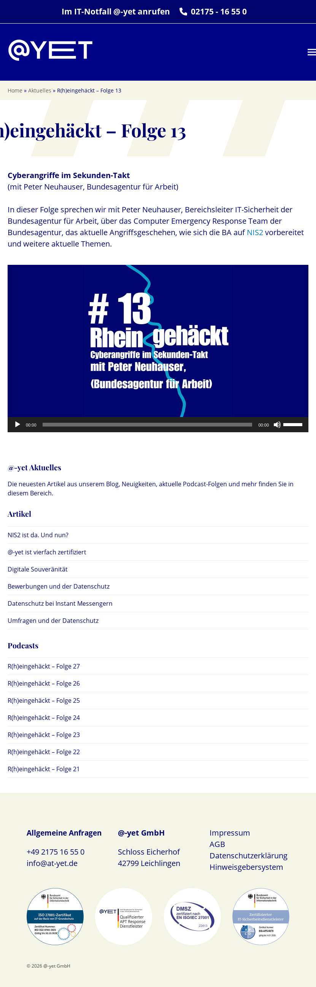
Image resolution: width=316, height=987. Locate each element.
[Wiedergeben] (17, 424)
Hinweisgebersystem (246, 867)
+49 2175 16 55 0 (55, 852)
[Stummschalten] (277, 424)
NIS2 (255, 232)
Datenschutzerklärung (248, 855)
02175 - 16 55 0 (219, 11)
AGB (217, 844)
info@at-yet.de (52, 863)
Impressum (230, 833)
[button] (312, 52)
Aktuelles (39, 90)
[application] (158, 424)
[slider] (147, 425)
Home (15, 90)
